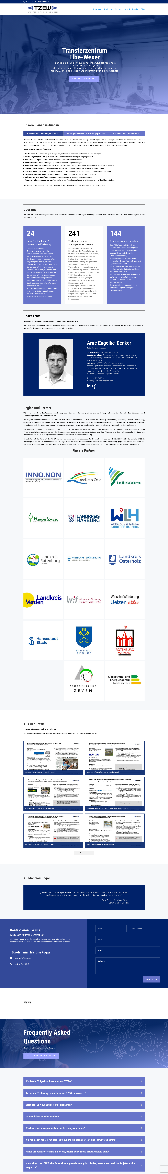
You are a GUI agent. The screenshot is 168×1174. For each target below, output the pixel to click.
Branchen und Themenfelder (126, 133)
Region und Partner (113, 9)
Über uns (96, 9)
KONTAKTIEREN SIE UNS (84, 79)
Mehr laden (84, 853)
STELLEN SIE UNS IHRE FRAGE (41, 1056)
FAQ (143, 9)
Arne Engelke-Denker (109, 343)
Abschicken (151, 979)
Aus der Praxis (131, 9)
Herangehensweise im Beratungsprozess (86, 133)
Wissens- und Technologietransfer (42, 133)
